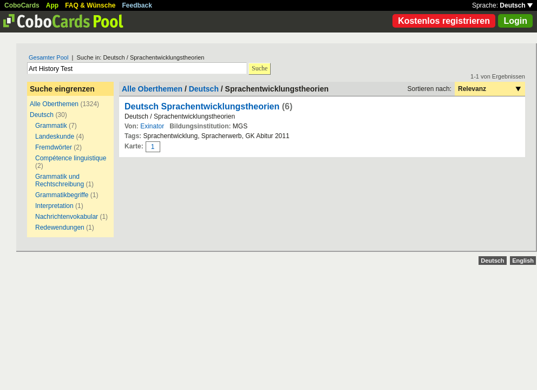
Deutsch (516, 5)
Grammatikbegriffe (61, 195)
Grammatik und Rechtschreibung (59, 180)
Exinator (152, 126)
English (523, 260)
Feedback (137, 5)
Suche (259, 68)
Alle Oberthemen (54, 104)
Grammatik (52, 125)
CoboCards (22, 5)
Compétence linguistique (70, 158)
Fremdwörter (53, 147)
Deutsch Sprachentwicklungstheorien (202, 106)
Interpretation (54, 206)
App (52, 5)
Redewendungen (59, 227)
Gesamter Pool (48, 57)
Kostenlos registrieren (444, 20)
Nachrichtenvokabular (66, 216)
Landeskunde (54, 136)
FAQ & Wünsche (90, 5)
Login (515, 20)
